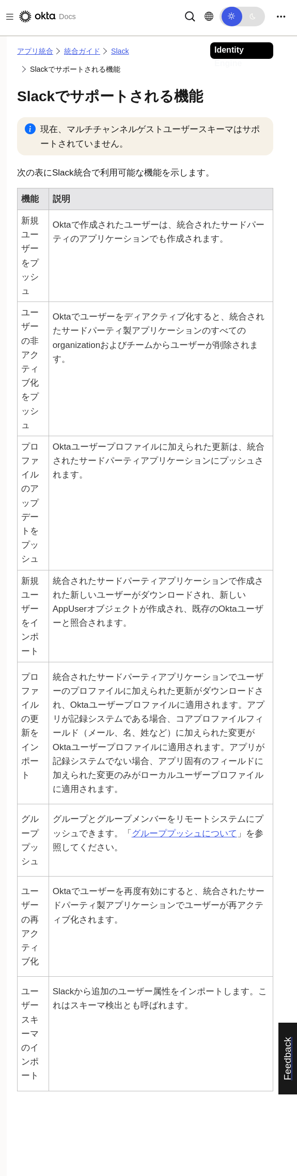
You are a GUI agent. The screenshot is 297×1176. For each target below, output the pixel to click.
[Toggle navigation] (281, 17)
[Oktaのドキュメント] (46, 16)
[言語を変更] (209, 16)
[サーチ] (190, 16)
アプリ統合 (35, 51)
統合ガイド (82, 51)
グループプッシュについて (184, 833)
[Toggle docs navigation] (7, 17)
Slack (120, 51)
